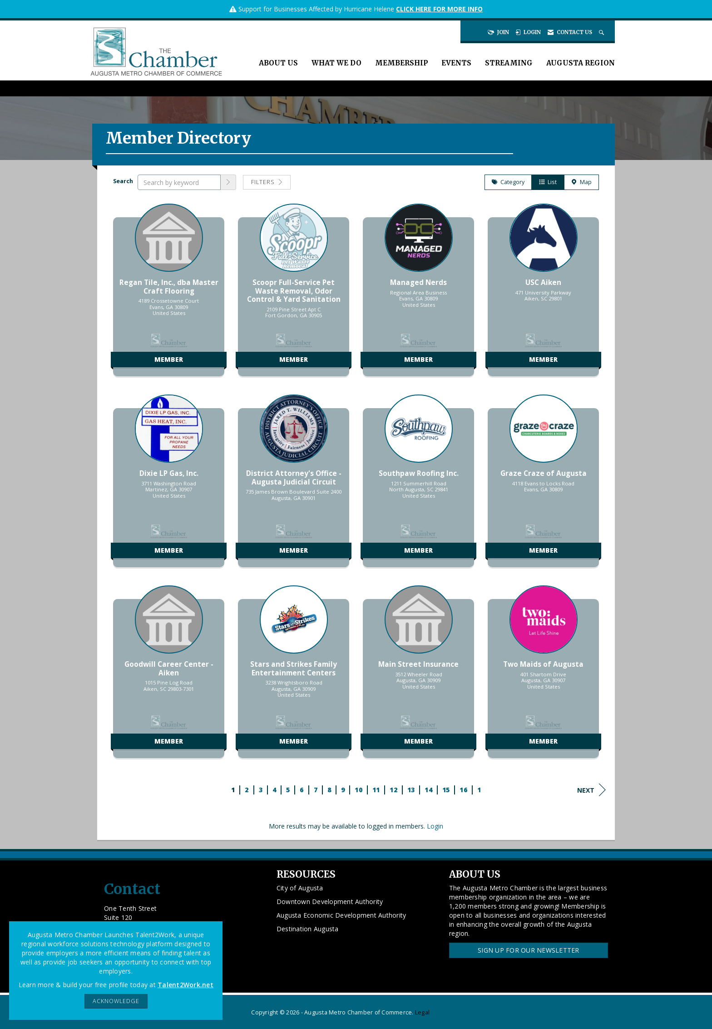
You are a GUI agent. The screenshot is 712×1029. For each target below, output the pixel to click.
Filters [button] (266, 182)
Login (435, 826)
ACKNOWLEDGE (116, 1001)
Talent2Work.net (185, 984)
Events (456, 63)
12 (393, 789)
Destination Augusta (308, 928)
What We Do (336, 63)
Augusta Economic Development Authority (341, 915)
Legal (422, 1012)
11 (376, 789)
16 (463, 789)
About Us (278, 63)
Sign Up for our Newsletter (528, 950)
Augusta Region (580, 63)
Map (581, 182)
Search (123, 181)
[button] (228, 182)
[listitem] (168, 294)
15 (446, 789)
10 (358, 789)
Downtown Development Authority (330, 901)
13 (411, 789)
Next (591, 790)
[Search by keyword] (179, 182)
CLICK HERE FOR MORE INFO (439, 9)
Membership (401, 63)
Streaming (509, 63)
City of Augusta (300, 888)
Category (508, 182)
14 (428, 789)
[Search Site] (602, 32)
